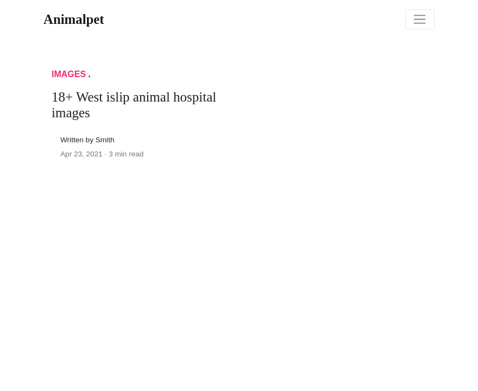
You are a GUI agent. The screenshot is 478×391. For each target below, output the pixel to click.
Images (69, 74)
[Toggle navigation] (420, 19)
